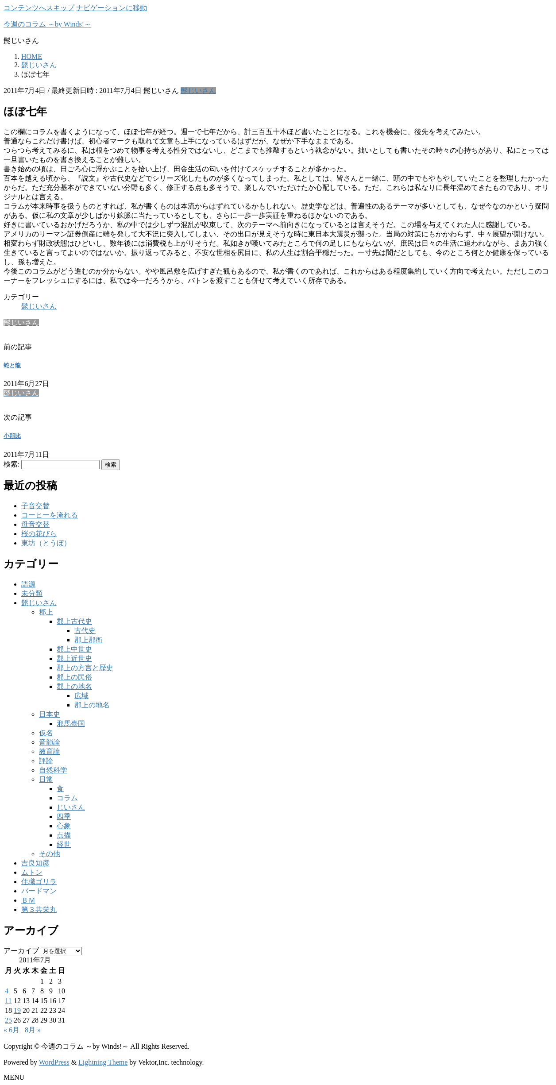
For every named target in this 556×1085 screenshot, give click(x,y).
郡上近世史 (74, 658)
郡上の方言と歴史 (85, 668)
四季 (64, 816)
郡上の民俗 (74, 677)
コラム (67, 798)
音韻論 (49, 742)
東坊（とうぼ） (46, 543)
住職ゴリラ (39, 881)
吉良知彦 (35, 863)
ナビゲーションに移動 (111, 8)
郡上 (46, 612)
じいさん (71, 807)
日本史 (49, 714)
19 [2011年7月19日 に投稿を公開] (17, 1010)
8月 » (33, 1030)
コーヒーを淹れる (49, 515)
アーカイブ (21, 950)
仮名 (46, 733)
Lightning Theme (102, 1062)
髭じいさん (198, 90)
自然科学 (53, 770)
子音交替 (35, 506)
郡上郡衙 (88, 640)
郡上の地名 (74, 686)
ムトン (31, 872)
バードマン (39, 891)
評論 (46, 761)
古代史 (85, 630)
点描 (64, 835)
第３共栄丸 (39, 909)
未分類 (31, 593)
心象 (64, 826)
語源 (28, 584)
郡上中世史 (74, 649)
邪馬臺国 (71, 723)
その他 (49, 853)
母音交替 (35, 524)
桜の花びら (39, 533)
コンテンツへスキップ (39, 8)
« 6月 (11, 1030)
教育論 (49, 751)
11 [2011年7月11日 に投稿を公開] (8, 1000)
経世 (64, 844)
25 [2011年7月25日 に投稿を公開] (8, 1020)
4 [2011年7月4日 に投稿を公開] (6, 991)
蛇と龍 (12, 365)
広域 (81, 695)
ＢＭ (28, 900)
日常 (46, 779)
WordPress (54, 1062)
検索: (11, 464)
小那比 (12, 435)
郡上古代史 (74, 621)
